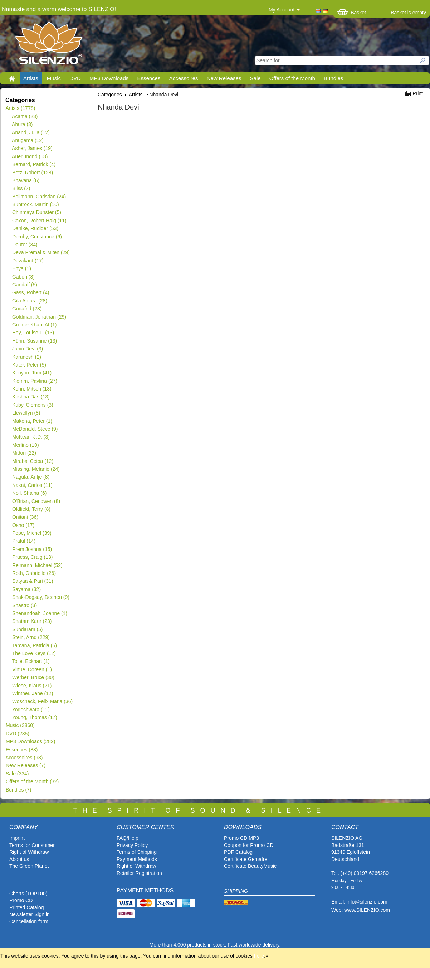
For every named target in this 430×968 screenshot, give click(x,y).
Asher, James (32, 148)
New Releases (224, 78)
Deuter (25, 244)
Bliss (21, 188)
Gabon (23, 277)
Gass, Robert (30, 292)
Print (417, 93)
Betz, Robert (32, 172)
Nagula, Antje (30, 477)
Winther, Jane (32, 693)
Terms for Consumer (32, 845)
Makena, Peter (32, 421)
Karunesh (26, 357)
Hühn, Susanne (34, 341)
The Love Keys (34, 653)
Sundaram (27, 629)
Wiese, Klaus (32, 685)
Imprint (17, 838)
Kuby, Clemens (32, 405)
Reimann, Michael (37, 565)
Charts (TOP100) (28, 893)
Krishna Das (31, 397)
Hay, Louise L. (33, 332)
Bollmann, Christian (39, 196)
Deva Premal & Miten (41, 252)
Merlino (25, 445)
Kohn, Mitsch (32, 389)
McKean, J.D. (31, 437)
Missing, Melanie (36, 469)
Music (54, 78)
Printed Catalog (26, 907)
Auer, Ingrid (30, 156)
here (259, 956)
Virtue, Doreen (32, 669)
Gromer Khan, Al (34, 325)
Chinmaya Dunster (36, 212)
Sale (255, 78)
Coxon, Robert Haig (39, 220)
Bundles (333, 78)
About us (19, 859)
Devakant (28, 260)
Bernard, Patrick (33, 164)
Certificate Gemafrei (246, 859)
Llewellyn (26, 413)
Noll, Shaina (29, 493)
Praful (23, 541)
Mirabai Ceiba (32, 461)
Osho (23, 525)
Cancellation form (29, 921)
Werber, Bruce (33, 677)
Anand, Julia (31, 132)
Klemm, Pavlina (34, 381)
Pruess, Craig (32, 557)
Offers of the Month (292, 78)
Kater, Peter (29, 365)
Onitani (25, 517)
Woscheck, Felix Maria (42, 701)
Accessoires (183, 78)
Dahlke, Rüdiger (35, 228)
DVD (75, 78)
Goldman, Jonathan (39, 317)
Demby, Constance (37, 236)
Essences (148, 78)
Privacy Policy (132, 845)
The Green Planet (29, 866)
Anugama (28, 140)
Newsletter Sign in (29, 914)
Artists (30, 78)
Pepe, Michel (32, 533)
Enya (21, 268)
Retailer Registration (139, 873)
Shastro (24, 605)
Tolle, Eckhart (31, 661)
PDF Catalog (238, 852)
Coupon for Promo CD (249, 845)
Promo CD (21, 900)
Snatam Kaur (32, 621)
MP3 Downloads (108, 78)
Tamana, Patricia (34, 645)
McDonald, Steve (35, 429)
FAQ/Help (127, 838)
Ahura (22, 124)
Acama (25, 116)
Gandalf (24, 284)
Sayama (26, 589)
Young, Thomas (34, 717)
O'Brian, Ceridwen (36, 501)
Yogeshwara (31, 709)
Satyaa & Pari (32, 581)
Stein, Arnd (31, 637)
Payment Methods (137, 859)
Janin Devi (27, 349)
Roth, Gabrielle (34, 573)
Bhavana (25, 180)
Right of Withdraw (29, 852)
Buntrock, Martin (35, 204)
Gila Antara (29, 301)
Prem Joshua (32, 549)
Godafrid (26, 308)
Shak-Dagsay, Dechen (40, 597)
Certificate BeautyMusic (250, 866)
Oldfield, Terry (31, 509)
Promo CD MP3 (241, 838)
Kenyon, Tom (32, 373)
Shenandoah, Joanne (39, 613)
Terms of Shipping (137, 852)
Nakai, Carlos (32, 485)
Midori (24, 453)
